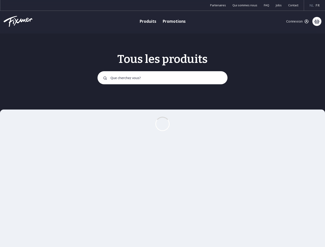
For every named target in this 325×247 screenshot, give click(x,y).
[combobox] (163, 77)
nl (311, 5)
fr (318, 5)
